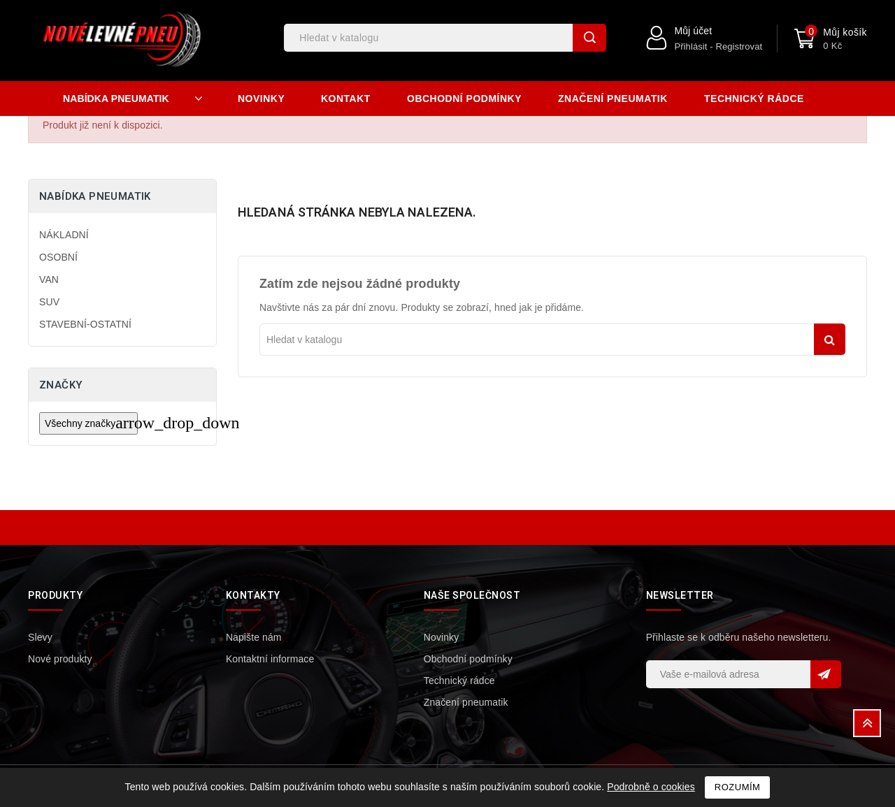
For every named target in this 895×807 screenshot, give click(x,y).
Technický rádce (754, 98)
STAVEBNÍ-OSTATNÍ (85, 324)
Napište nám (254, 637)
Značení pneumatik (613, 98)
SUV (49, 301)
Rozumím (738, 787)
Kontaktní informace (270, 658)
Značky (60, 385)
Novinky (261, 98)
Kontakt (346, 98)
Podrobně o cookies (651, 786)
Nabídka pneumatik (95, 196)
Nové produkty (60, 658)
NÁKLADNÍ (64, 234)
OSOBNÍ (58, 257)
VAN (49, 279)
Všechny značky (91, 423)
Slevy (40, 637)
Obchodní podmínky (464, 98)
